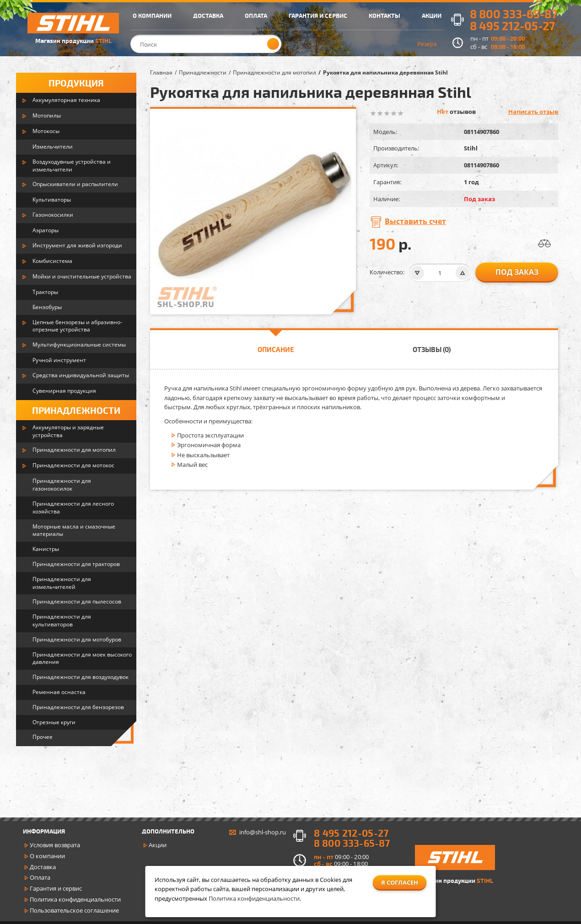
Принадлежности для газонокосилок (61, 484)
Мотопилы (46, 115)
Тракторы (45, 292)
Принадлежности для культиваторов (61, 620)
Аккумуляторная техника (66, 100)
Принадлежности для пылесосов (76, 601)
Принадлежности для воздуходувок (80, 677)
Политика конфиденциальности (75, 899)
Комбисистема (52, 261)
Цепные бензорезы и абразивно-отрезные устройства (77, 326)
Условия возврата (55, 845)
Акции (158, 845)
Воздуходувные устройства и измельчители (71, 165)
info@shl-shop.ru (262, 832)
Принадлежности (76, 410)
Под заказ (516, 272)
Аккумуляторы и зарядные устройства (68, 431)
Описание (276, 349)
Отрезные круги (53, 722)
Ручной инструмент (59, 360)
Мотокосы (45, 131)
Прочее (42, 737)
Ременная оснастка (59, 692)
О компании (47, 856)
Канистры (45, 549)
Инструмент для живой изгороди (77, 245)
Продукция (76, 82)
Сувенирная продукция (64, 391)
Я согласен (399, 882)
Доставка (43, 867)
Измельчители (52, 146)
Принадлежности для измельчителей (61, 583)
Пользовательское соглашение (74, 910)
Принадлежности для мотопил (74, 450)
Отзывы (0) (432, 349)
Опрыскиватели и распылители (75, 184)
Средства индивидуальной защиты (80, 375)
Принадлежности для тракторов (76, 564)
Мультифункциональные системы (79, 344)
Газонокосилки (52, 215)
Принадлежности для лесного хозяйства (73, 507)
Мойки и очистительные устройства (81, 276)
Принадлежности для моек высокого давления (82, 658)
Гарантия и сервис (56, 888)
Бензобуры (47, 307)
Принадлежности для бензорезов (78, 707)
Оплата (40, 877)
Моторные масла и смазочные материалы (73, 530)
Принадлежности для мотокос (73, 465)
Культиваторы (51, 199)
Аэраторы (45, 230)
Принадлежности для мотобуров (76, 639)
